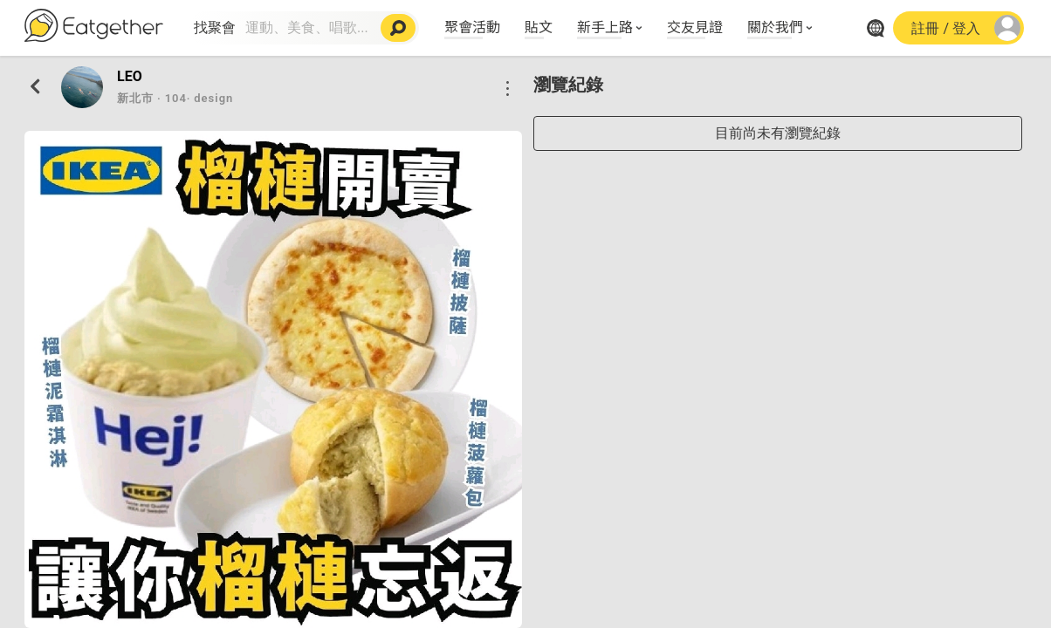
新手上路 (605, 26)
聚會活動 (472, 26)
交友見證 (695, 26)
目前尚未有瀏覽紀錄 (778, 133)
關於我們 (775, 26)
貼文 (539, 26)
